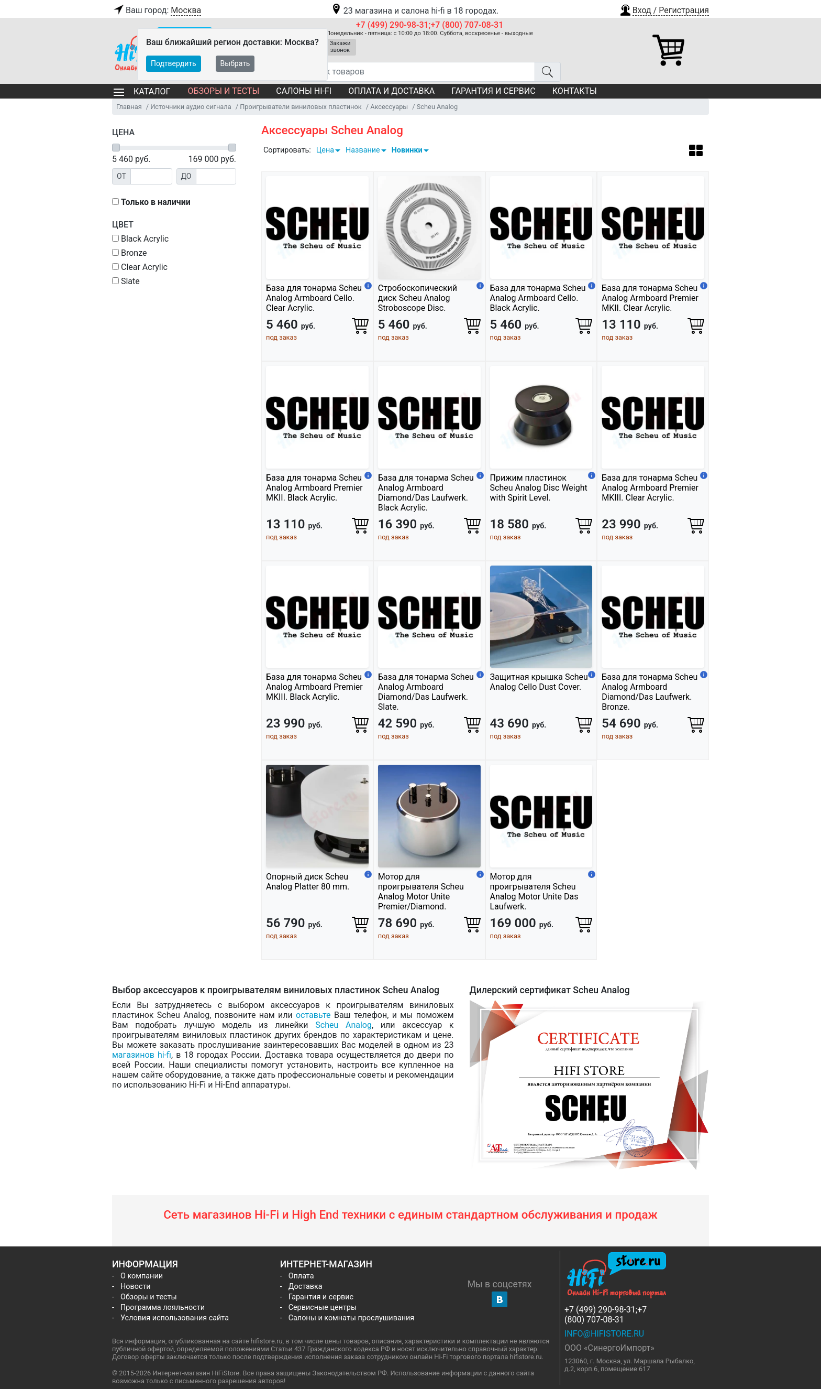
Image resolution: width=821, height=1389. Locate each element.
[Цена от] (151, 176)
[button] (664, 9)
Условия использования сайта (174, 1318)
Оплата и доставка (391, 91)
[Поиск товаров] (417, 72)
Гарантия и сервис (493, 91)
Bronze (129, 253)
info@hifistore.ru (604, 1334)
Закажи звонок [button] (340, 46)
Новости (135, 1286)
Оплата (301, 1276)
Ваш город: (156, 10)
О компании (141, 1276)
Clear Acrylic (140, 267)
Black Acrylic (140, 239)
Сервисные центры (323, 1307)
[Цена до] (216, 176)
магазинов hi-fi (141, 1055)
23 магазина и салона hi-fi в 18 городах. (414, 11)
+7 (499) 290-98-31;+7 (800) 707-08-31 (430, 25)
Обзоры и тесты (223, 91)
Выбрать (235, 63)
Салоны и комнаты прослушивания (352, 1318)
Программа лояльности (162, 1307)
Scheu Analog (343, 1025)
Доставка (306, 1286)
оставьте (313, 1015)
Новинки (407, 150)
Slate (126, 281)
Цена (325, 150)
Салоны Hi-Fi (303, 91)
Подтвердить (173, 63)
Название (363, 150)
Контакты (574, 91)
